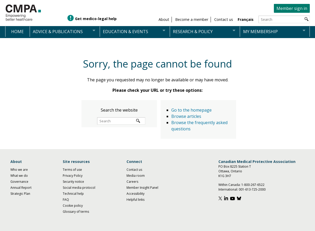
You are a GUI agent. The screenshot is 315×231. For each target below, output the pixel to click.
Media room (136, 175)
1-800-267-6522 (252, 185)
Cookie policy (73, 205)
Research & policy (193, 31)
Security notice (73, 181)
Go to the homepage (191, 110)
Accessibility (135, 193)
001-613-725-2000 (252, 189)
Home (17, 31)
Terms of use (72, 169)
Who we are (19, 169)
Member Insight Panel (142, 187)
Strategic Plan (20, 193)
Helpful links (135, 199)
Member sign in (291, 8)
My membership (260, 31)
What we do (19, 175)
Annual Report (21, 187)
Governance (19, 181)
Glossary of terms (76, 211)
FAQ (66, 199)
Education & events (125, 31)
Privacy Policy (73, 175)
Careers (132, 181)
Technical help (73, 193)
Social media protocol (79, 187)
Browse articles (186, 116)
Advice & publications (58, 31)
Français (246, 19)
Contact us (134, 169)
